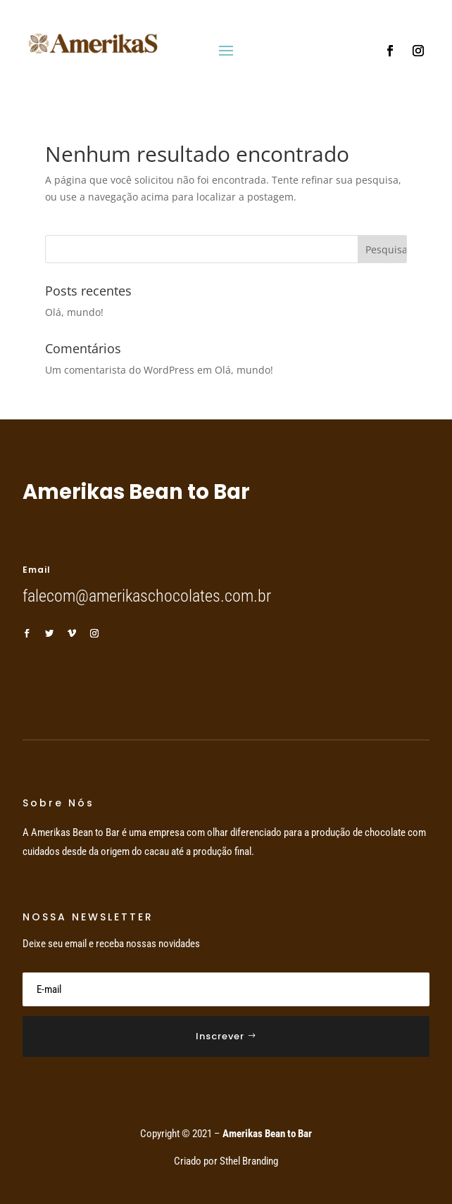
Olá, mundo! (74, 312)
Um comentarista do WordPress (119, 369)
